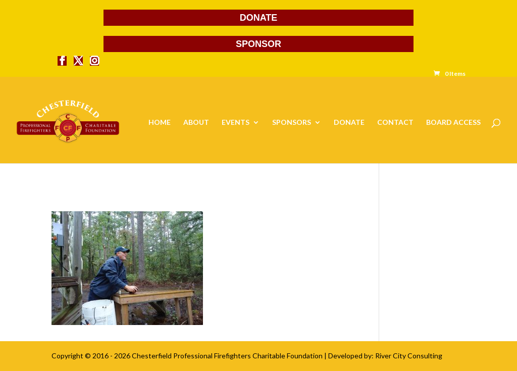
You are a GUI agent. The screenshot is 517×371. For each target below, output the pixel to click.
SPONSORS (291, 122)
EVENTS (235, 122)
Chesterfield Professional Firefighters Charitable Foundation (227, 355)
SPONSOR (258, 44)
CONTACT (395, 122)
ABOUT (196, 122)
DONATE (259, 18)
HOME (159, 122)
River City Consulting (408, 355)
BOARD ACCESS (453, 122)
